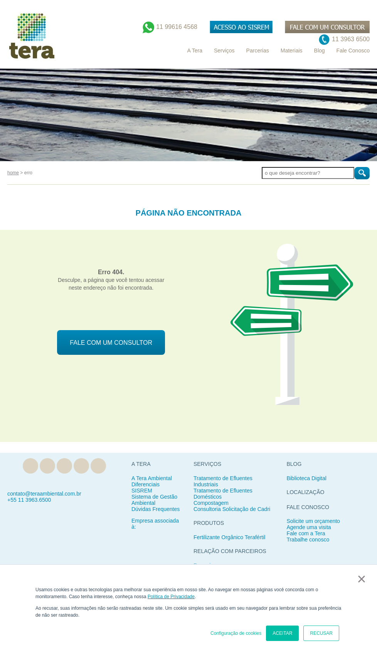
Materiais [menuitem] (292, 50)
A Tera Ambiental (151, 478)
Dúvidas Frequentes (155, 509)
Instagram (81, 466)
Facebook (64, 466)
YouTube (98, 466)
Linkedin (47, 466)
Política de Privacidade (171, 596)
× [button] (361, 578)
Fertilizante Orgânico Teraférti (229, 537)
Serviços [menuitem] (224, 50)
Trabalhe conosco (307, 539)
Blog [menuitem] (319, 50)
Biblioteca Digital (306, 478)
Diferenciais (145, 484)
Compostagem (211, 503)
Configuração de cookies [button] (235, 633)
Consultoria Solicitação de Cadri (232, 509)
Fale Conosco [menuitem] (353, 50)
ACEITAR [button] (282, 633)
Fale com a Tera (305, 533)
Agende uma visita (308, 527)
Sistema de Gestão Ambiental (154, 500)
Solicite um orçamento (313, 521)
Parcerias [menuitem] (257, 50)
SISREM (141, 490)
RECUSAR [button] (321, 633)
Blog (30, 466)
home (13, 172)
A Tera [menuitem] (194, 50)
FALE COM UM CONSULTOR (111, 342)
